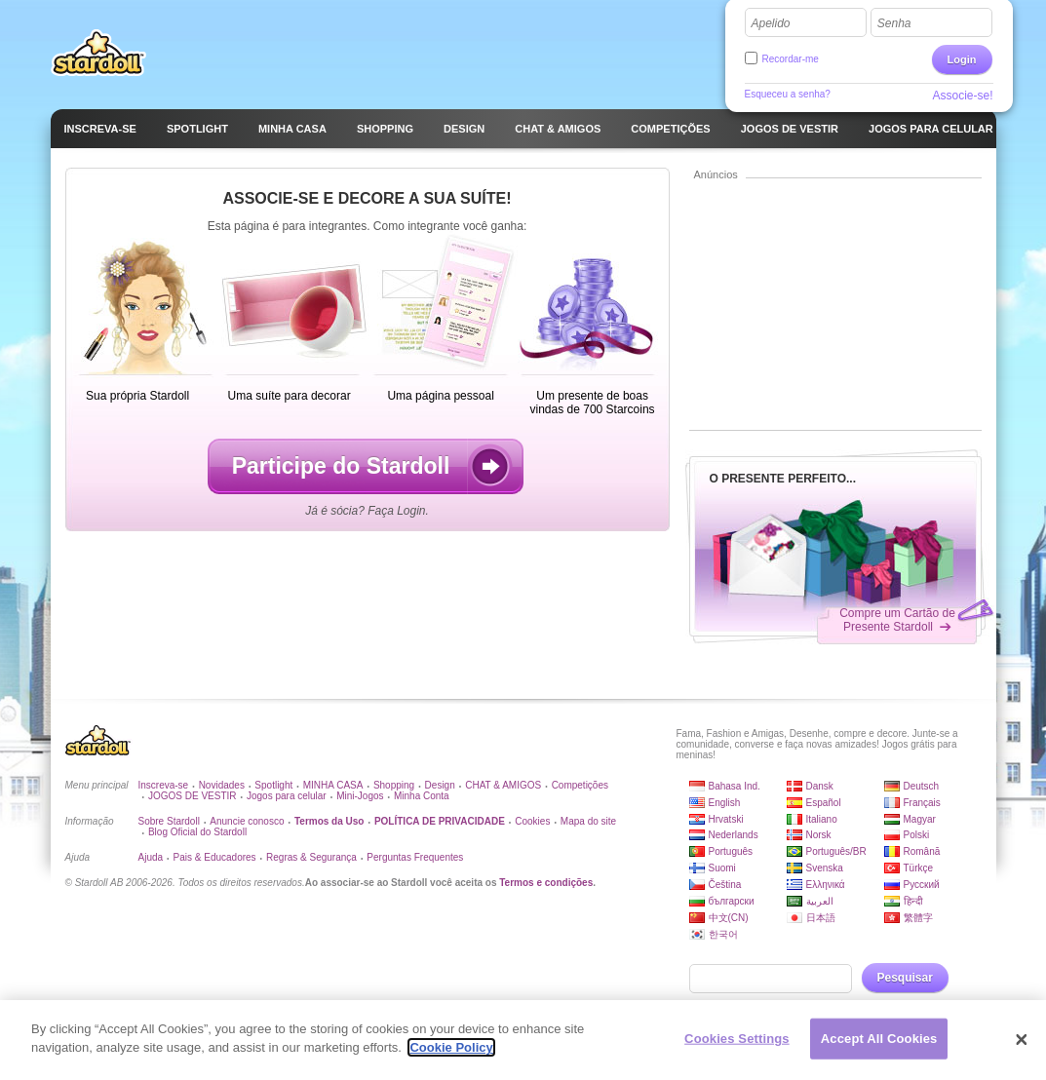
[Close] (1021, 1054)
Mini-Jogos (359, 796)
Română (922, 851)
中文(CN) (729, 917)
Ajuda (151, 857)
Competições (580, 785)
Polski (917, 834)
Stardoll (98, 52)
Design (440, 785)
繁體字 (918, 917)
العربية (819, 901)
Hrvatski (726, 819)
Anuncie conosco (247, 821)
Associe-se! (962, 95)
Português (731, 851)
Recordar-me (790, 59)
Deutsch (922, 786)
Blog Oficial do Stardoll (197, 832)
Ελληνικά (825, 884)
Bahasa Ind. (734, 786)
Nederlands (733, 834)
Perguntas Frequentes (415, 857)
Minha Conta (421, 796)
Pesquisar (905, 977)
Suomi (722, 868)
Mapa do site (588, 821)
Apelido (771, 23)
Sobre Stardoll (169, 821)
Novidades (222, 785)
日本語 (820, 917)
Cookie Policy (450, 1063)
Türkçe (919, 868)
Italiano (821, 819)
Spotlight (273, 785)
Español (823, 802)
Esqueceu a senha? (788, 94)
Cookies (532, 821)
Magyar (920, 819)
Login (962, 59)
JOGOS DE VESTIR (192, 796)
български (732, 901)
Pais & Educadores (215, 857)
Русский (922, 884)
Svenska (824, 868)
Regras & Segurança (311, 857)
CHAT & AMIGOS (503, 785)
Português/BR (836, 851)
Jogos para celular (287, 796)
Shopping (393, 785)
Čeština (725, 884)
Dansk (819, 786)
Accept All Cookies (879, 1053)
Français (922, 802)
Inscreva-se (163, 785)
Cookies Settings (737, 1053)
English (725, 802)
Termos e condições (546, 882)
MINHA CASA (333, 785)
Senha (894, 23)
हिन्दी (913, 901)
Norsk (819, 834)
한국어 (723, 934)
